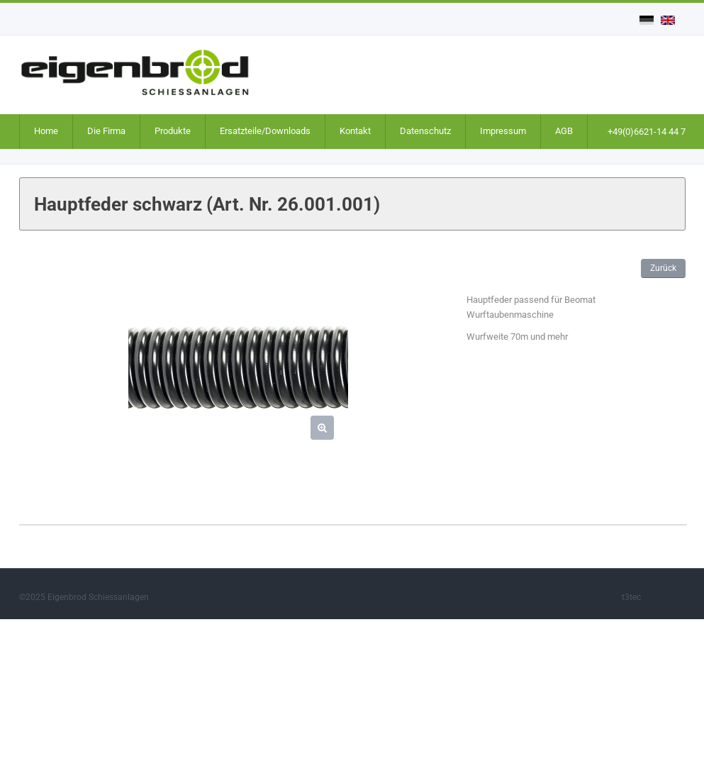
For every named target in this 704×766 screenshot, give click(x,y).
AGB (564, 131)
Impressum (503, 131)
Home (46, 131)
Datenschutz (425, 131)
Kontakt (355, 131)
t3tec (631, 597)
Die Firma (106, 131)
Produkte (173, 131)
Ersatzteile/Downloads (265, 131)
